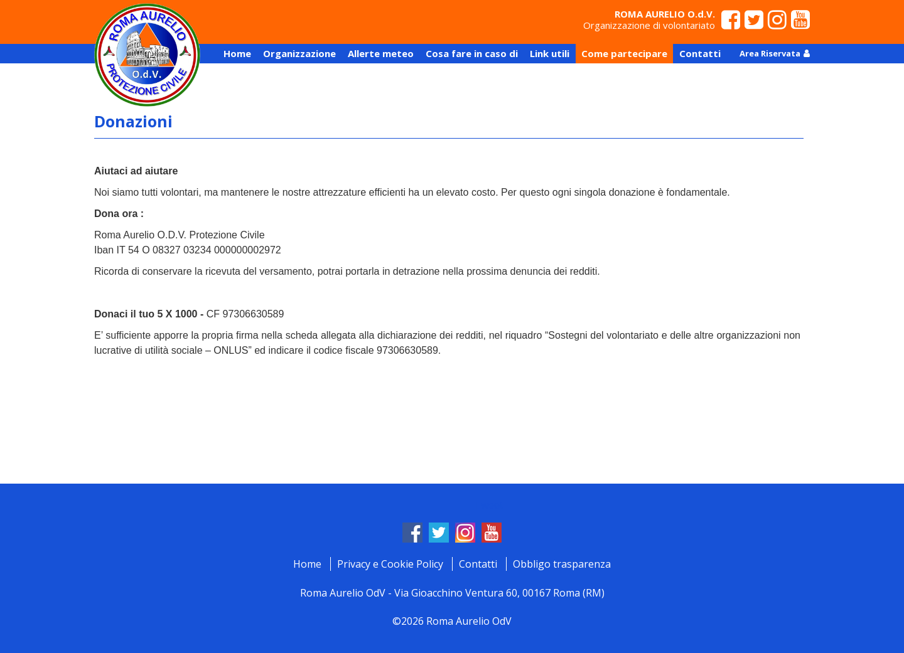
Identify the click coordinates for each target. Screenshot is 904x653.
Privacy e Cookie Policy (390, 564)
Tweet (488, 505)
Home (307, 564)
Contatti (478, 564)
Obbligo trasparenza (562, 564)
